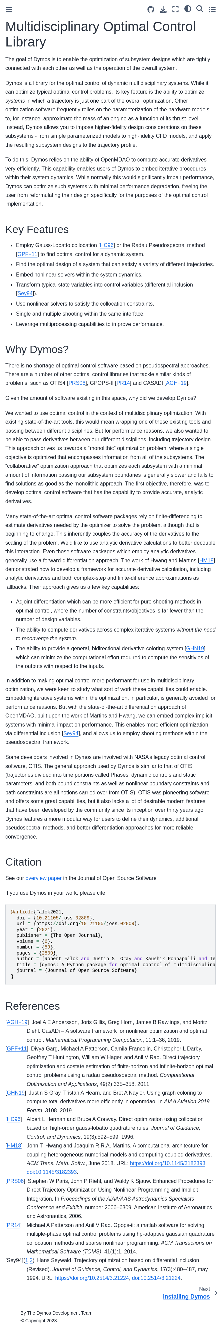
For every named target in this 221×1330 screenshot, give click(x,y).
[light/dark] (188, 8)
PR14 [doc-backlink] (13, 1225)
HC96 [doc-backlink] (13, 1119)
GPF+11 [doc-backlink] (17, 1048)
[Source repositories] (151, 9)
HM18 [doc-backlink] (14, 1145)
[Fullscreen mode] (175, 9)
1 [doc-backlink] (26, 1260)
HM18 (206, 560)
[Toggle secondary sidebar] (212, 9)
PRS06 (76, 383)
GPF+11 (27, 254)
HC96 (107, 245)
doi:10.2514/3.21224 (156, 1278)
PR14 (123, 383)
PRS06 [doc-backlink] (15, 1181)
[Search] (200, 8)
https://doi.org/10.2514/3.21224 (92, 1278)
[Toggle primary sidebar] (9, 9)
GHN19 (195, 648)
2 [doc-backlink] (31, 1260)
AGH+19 (176, 383)
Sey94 (24, 293)
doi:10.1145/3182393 (52, 1172)
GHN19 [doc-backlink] (15, 1093)
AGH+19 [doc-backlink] (17, 1022)
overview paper (43, 878)
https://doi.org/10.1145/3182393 (167, 1163)
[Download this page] (163, 9)
